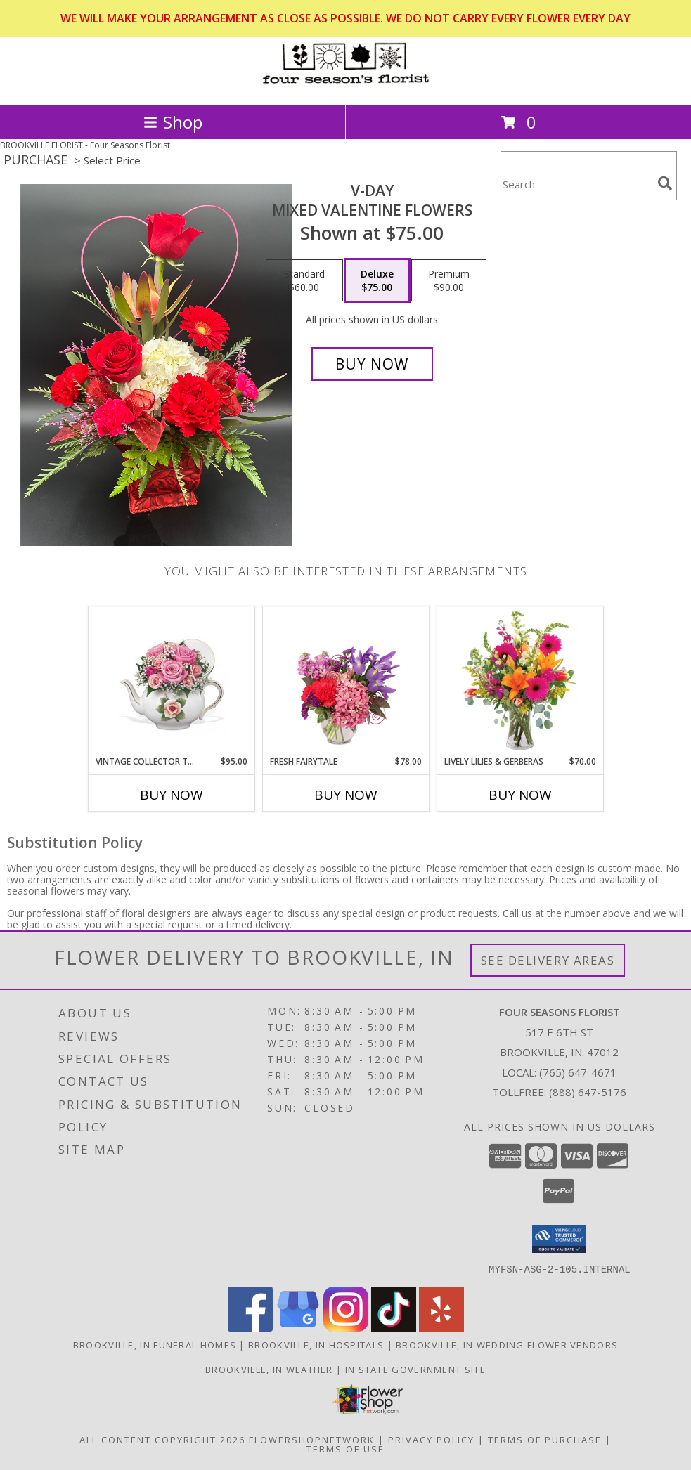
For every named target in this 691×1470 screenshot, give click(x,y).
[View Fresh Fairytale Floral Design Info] (345, 682)
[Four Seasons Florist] (345, 84)
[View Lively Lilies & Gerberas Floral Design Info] (520, 682)
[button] (559, 1239)
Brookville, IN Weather (269, 1368)
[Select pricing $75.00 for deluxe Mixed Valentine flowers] (377, 280)
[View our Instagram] (345, 1327)
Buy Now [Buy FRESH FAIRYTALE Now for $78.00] (345, 795)
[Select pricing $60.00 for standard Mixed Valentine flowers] (304, 280)
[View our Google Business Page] (298, 1327)
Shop (172, 122)
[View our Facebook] (250, 1327)
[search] (665, 183)
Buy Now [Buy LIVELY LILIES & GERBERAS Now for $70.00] (520, 795)
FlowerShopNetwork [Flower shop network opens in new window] (312, 1439)
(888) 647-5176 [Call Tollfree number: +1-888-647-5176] (587, 1092)
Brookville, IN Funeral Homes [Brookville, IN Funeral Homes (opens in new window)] (154, 1344)
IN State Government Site (415, 1368)
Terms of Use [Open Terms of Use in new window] (345, 1448)
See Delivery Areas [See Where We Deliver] (548, 960)
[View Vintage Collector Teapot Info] (171, 682)
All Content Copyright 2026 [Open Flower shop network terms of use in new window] (162, 1439)
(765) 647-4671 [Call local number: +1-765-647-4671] (577, 1072)
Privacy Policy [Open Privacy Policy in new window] (431, 1439)
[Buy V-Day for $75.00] (372, 364)
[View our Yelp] (441, 1327)
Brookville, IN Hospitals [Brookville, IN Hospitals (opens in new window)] (316, 1344)
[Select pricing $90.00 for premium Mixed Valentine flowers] (449, 280)
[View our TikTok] (393, 1327)
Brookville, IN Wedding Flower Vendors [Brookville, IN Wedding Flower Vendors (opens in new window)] (507, 1344)
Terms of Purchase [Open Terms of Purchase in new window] (545, 1439)
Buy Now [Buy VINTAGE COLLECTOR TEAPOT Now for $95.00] (171, 795)
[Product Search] (576, 184)
